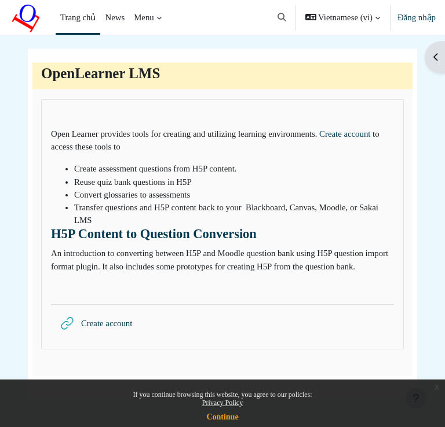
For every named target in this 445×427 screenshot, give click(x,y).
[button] (282, 17)
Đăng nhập (416, 17)
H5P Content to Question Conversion (154, 234)
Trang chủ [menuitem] (78, 17)
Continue (222, 417)
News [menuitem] (115, 17)
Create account (344, 133)
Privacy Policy (222, 403)
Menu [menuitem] (144, 17)
